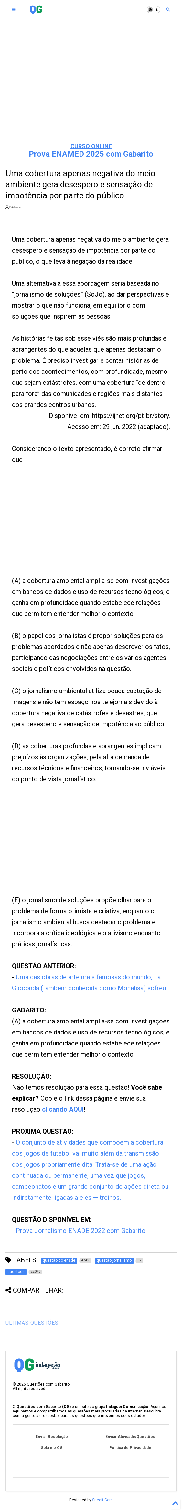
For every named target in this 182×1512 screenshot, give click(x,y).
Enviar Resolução (52, 1437)
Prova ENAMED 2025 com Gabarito (91, 154)
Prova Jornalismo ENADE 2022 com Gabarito (80, 1230)
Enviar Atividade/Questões (130, 1437)
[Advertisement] (91, 87)
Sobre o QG (52, 1448)
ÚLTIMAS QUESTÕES (32, 1323)
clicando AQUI (63, 1109)
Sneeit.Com (102, 1500)
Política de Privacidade (130, 1448)
